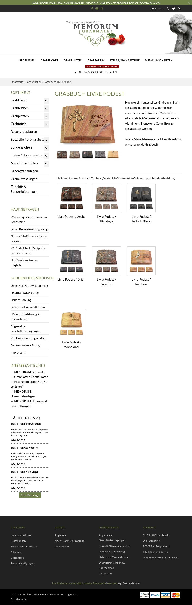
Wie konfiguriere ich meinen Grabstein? (29, 219)
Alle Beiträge (29, 495)
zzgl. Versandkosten (129, 583)
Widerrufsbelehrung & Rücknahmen (25, 316)
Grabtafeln (96, 60)
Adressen (16, 552)
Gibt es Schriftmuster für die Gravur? (29, 238)
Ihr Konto (18, 527)
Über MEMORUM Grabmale (29, 285)
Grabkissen (27, 60)
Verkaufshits (62, 546)
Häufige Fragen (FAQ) (25, 292)
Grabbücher (49, 60)
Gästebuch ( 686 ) (25, 418)
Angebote (60, 535)
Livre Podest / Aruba (71, 217)
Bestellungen (18, 540)
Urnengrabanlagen (24, 171)
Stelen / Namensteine (125, 60)
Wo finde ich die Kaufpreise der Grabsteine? (28, 250)
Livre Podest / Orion (71, 279)
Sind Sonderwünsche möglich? (24, 262)
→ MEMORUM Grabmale (27, 372)
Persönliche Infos (21, 535)
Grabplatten (73, 60)
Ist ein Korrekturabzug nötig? (29, 229)
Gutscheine (17, 557)
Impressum (18, 352)
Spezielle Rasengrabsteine (30, 139)
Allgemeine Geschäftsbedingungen (25, 328)
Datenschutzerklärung (25, 345)
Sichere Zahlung (21, 300)
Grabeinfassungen (24, 179)
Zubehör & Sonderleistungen (97, 70)
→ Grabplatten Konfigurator (29, 376)
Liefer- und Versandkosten (28, 307)
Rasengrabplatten (24, 131)
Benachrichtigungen (22, 563)
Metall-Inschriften (158, 60)
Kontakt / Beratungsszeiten (28, 338)
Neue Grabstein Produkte (69, 540)
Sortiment (20, 92)
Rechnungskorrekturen (24, 546)
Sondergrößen (21, 147)
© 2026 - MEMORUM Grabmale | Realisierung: (38, 594)
